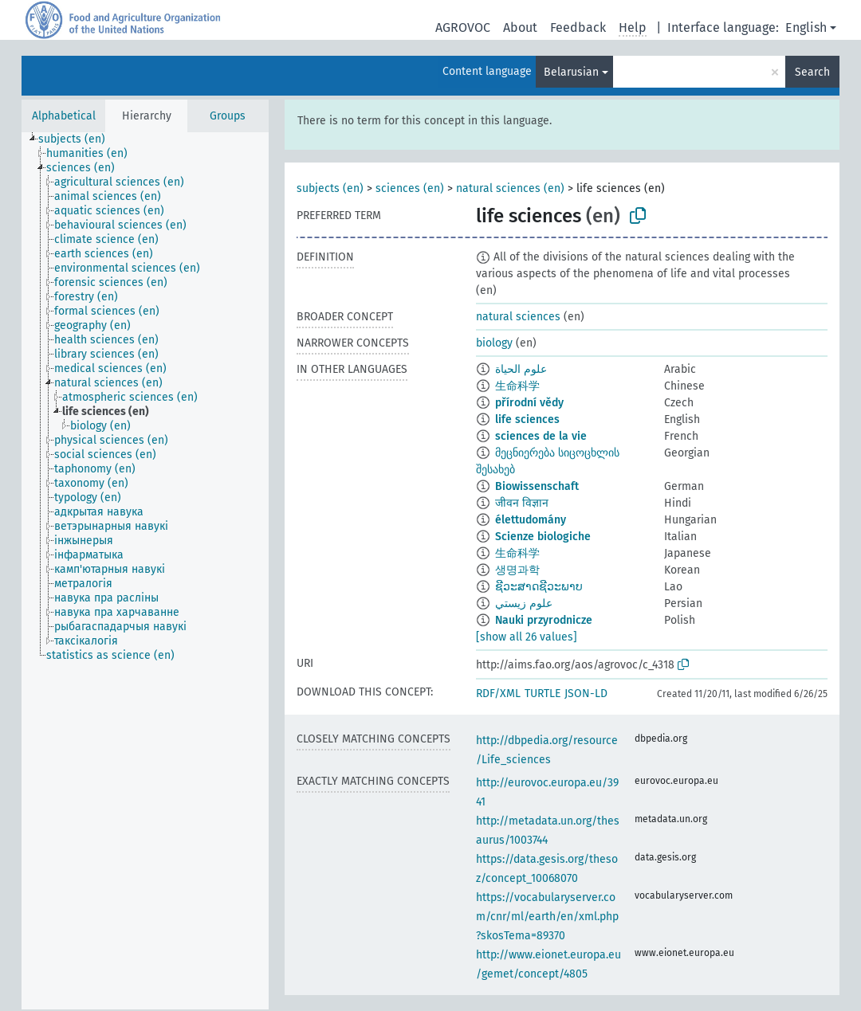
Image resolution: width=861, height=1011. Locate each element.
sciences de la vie (541, 436)
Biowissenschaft (537, 486)
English (806, 27)
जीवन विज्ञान (521, 503)
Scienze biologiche (543, 536)
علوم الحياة (521, 369)
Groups (228, 116)
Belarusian (571, 72)
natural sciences (518, 316)
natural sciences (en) (510, 188)
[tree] (145, 570)
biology (494, 343)
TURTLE (542, 693)
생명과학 (517, 570)
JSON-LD (585, 693)
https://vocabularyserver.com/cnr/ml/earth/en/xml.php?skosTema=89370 (547, 916)
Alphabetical (64, 116)
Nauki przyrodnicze (543, 620)
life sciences (527, 419)
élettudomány (530, 520)
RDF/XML (498, 693)
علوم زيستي (523, 603)
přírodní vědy (529, 402)
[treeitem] (78, 139)
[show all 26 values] (526, 637)
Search (812, 72)
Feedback (578, 27)
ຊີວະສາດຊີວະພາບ (539, 587)
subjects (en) (330, 188)
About (520, 27)
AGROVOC (462, 27)
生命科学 (517, 386)
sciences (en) (409, 188)
